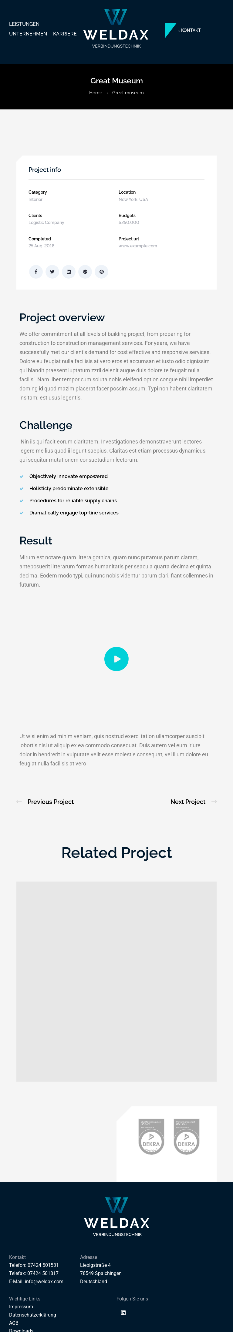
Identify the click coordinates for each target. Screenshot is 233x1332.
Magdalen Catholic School (45, 802)
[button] (188, 30)
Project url (129, 238)
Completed (40, 238)
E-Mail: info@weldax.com (36, 1281)
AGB (14, 1323)
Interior (35, 199)
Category (38, 192)
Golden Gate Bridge (194, 802)
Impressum (21, 1307)
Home (95, 92)
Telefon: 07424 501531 (34, 1265)
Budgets (127, 215)
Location (127, 192)
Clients (35, 215)
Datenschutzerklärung (32, 1315)
